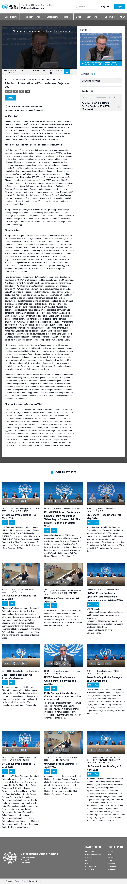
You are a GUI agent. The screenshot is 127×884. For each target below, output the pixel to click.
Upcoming (110, 17)
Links (110, 860)
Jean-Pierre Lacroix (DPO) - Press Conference (17, 676)
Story (10, 98)
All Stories (89, 869)
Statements (52, 17)
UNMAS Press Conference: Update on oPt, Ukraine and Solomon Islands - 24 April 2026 (105, 597)
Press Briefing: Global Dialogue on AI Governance (104, 679)
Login (119, 6)
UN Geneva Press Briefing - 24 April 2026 (61, 600)
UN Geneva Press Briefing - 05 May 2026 (19, 516)
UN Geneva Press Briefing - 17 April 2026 (61, 765)
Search (110, 854)
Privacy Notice (35, 881)
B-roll (78, 17)
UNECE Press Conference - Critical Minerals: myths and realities (60, 681)
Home (110, 851)
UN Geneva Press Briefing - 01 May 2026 (104, 516)
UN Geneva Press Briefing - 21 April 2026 (19, 765)
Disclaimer (112, 869)
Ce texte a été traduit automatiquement (25, 106)
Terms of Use (113, 866)
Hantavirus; (31, 533)
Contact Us (112, 863)
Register (105, 6)
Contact (9, 881)
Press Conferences (32, 17)
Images (67, 17)
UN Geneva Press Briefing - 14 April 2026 (104, 768)
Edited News (11, 17)
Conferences (93, 17)
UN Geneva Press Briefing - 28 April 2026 (19, 597)
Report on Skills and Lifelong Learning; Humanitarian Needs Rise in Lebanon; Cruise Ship (20, 530)
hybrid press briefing (104, 536)
